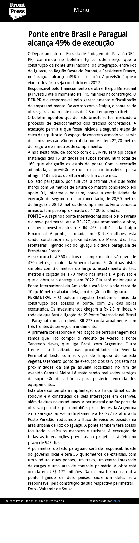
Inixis (116, 501)
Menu (81, 9)
